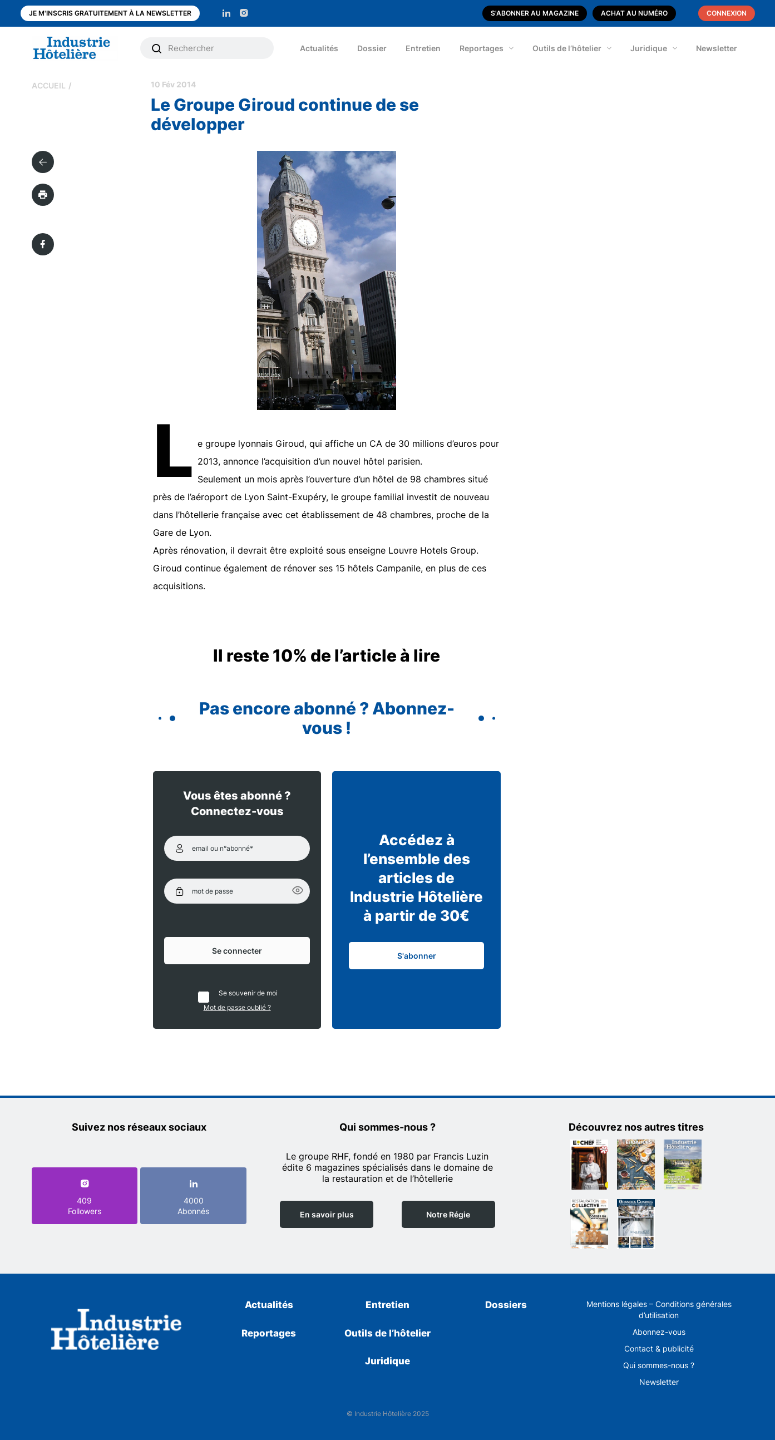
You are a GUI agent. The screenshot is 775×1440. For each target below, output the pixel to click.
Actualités (319, 48)
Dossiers (506, 1304)
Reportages (481, 48)
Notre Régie (448, 1214)
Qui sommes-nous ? (658, 1365)
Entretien (423, 48)
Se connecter (237, 950)
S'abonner (416, 955)
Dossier (372, 48)
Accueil (49, 85)
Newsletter (716, 48)
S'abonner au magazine (535, 13)
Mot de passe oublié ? (237, 1007)
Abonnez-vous (659, 1332)
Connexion (727, 13)
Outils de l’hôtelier (566, 48)
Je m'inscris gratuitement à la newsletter (110, 13)
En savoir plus (327, 1214)
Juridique (648, 48)
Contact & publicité (659, 1348)
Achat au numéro (634, 13)
